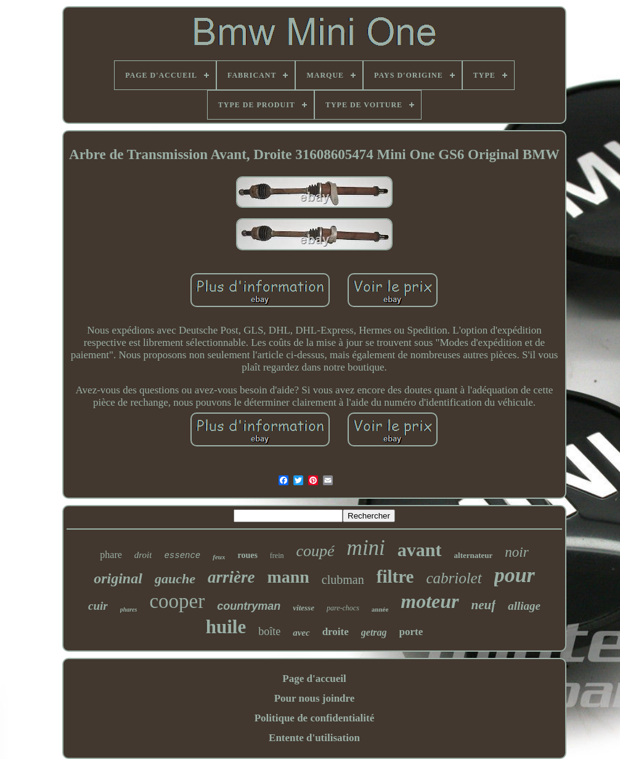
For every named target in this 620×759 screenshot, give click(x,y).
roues (247, 555)
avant (420, 550)
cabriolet (453, 578)
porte (411, 632)
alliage (524, 605)
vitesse (303, 607)
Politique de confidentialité (315, 718)
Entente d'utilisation (314, 738)
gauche (175, 578)
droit (143, 555)
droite (335, 632)
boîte (269, 631)
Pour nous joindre (314, 698)
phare (111, 554)
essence (182, 555)
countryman (248, 606)
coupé (315, 551)
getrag (374, 632)
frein (277, 555)
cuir (98, 605)
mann (288, 576)
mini (366, 548)
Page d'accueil (314, 678)
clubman (343, 579)
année (380, 609)
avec (301, 633)
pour (514, 575)
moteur (430, 601)
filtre (395, 576)
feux (219, 556)
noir (516, 552)
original (118, 578)
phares (128, 609)
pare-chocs (343, 608)
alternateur (473, 555)
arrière (231, 577)
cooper (177, 601)
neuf (483, 604)
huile (226, 627)
